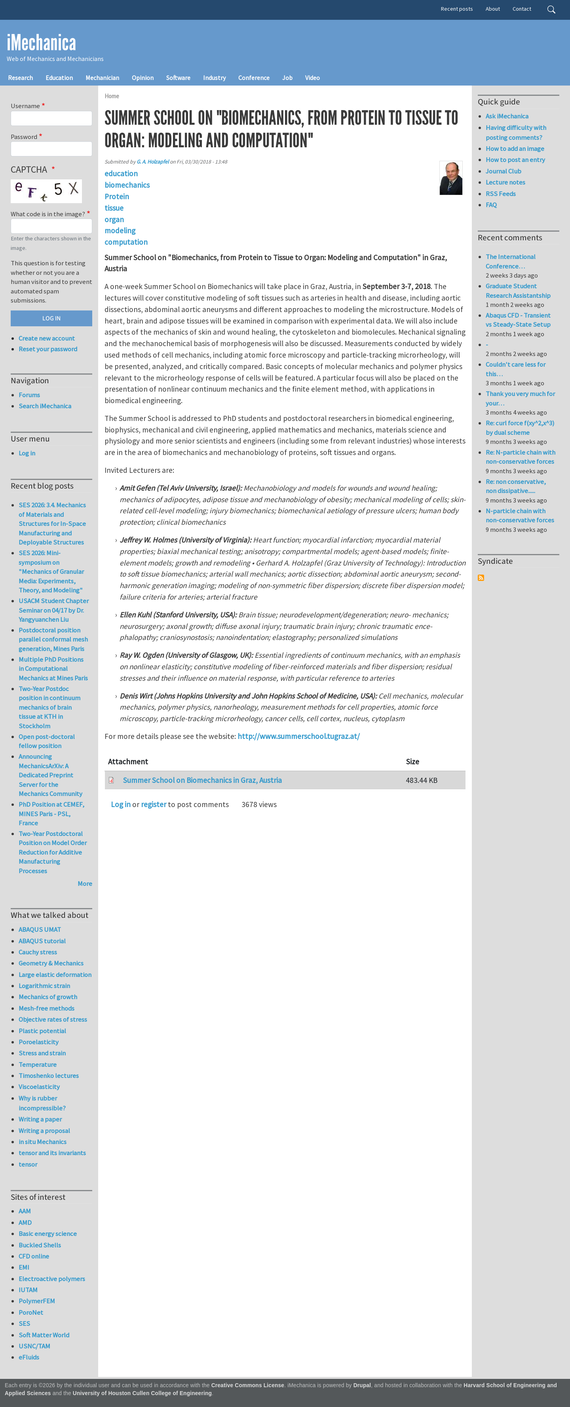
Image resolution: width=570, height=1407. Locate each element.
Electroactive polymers (52, 1278)
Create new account (47, 338)
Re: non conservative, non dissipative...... (516, 486)
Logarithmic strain (44, 985)
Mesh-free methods (46, 1008)
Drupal (362, 1385)
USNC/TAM (34, 1346)
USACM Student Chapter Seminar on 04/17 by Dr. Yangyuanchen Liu (54, 610)
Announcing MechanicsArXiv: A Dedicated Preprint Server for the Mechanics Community (50, 775)
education (121, 173)
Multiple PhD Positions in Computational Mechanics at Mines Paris (53, 668)
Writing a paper (40, 1119)
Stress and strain (42, 1053)
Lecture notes (505, 182)
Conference (254, 78)
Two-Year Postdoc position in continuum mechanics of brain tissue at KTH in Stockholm (49, 707)
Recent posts (457, 8)
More (85, 883)
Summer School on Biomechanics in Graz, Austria (202, 780)
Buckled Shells (40, 1245)
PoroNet (31, 1312)
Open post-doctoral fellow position (47, 741)
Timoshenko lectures (49, 1075)
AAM (25, 1211)
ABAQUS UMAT (40, 929)
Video (312, 78)
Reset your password (48, 349)
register (153, 804)
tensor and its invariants (52, 1152)
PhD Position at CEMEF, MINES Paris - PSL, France (51, 813)
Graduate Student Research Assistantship (518, 291)
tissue (114, 208)
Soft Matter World (44, 1335)
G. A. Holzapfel (153, 161)
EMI (24, 1267)
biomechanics (127, 185)
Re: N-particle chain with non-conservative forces (520, 457)
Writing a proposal (44, 1130)
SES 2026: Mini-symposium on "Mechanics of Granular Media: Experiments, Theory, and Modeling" (51, 571)
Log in (121, 804)
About (493, 8)
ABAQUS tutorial (42, 941)
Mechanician (102, 78)
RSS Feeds (501, 193)
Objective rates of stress (53, 1019)
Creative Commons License (248, 1385)
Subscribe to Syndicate (481, 578)
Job (287, 78)
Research (20, 78)
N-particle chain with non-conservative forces (520, 515)
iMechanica (41, 42)
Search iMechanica (45, 406)
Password (24, 136)
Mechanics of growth (48, 996)
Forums (29, 394)
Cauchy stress (38, 952)
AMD (25, 1222)
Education (59, 78)
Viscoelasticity (39, 1086)
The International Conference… (511, 261)
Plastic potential (42, 1030)
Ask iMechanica (507, 116)
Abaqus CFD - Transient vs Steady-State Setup (518, 320)
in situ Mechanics (42, 1141)
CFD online (34, 1256)
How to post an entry (515, 159)
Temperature (38, 1064)
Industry (214, 78)
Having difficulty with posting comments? (516, 132)
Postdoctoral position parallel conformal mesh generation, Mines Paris (53, 639)
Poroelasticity (39, 1042)
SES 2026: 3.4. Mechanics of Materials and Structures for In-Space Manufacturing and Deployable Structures (52, 523)
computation (126, 242)
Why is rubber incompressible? (42, 1103)
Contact (522, 8)
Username (25, 105)
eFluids (29, 1357)
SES (24, 1323)
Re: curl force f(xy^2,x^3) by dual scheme (520, 428)
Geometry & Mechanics (51, 963)
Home (111, 96)
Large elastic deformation (55, 974)
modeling (119, 230)
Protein (116, 196)
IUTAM (28, 1289)
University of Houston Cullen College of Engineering (142, 1393)
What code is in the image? (48, 213)
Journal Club (503, 171)
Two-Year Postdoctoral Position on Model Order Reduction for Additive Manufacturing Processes (53, 852)
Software (178, 78)
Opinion (143, 78)
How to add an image (515, 148)
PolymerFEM (37, 1301)
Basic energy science (48, 1233)
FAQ (491, 204)
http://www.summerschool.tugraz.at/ (299, 736)
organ (114, 219)
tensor (28, 1164)
